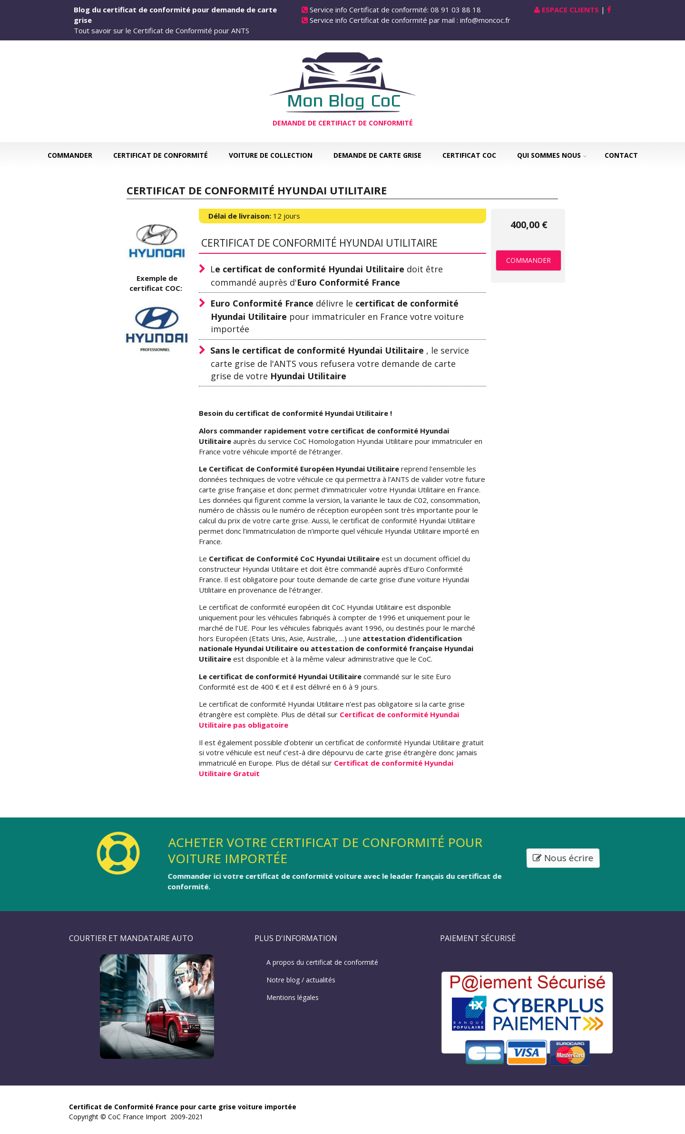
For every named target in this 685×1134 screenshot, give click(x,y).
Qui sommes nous (549, 155)
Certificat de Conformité (160, 155)
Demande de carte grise (377, 155)
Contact (621, 155)
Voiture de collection (271, 155)
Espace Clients (570, 9)
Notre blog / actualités (300, 979)
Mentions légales (292, 997)
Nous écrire (565, 858)
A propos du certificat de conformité (322, 962)
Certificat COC (469, 155)
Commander (70, 155)
